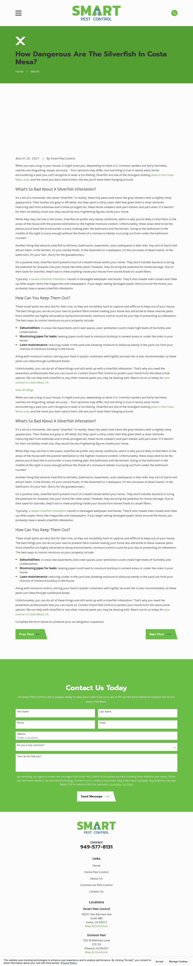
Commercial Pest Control (96, 833)
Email (102, 670)
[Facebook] (96, 918)
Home (96, 814)
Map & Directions (96, 874)
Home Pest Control (96, 820)
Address (21, 682)
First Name (23, 659)
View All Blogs (24, 338)
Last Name (105, 659)
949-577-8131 (96, 795)
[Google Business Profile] (88, 918)
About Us (96, 826)
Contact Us (96, 839)
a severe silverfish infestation (48, 227)
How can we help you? (29, 704)
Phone (20, 670)
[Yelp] (105, 918)
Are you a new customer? (30, 693)
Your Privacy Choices (61, 955)
